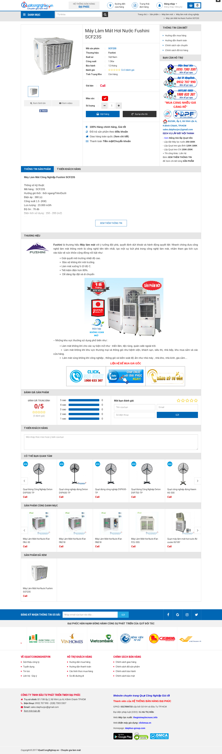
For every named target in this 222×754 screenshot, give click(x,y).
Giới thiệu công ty (31, 662)
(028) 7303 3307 (58, 703)
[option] (52, 55)
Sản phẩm (154, 14)
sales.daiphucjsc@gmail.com (45, 707)
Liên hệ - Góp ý (30, 676)
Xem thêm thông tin (111, 223)
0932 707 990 (42, 703)
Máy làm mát (167, 14)
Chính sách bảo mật (125, 676)
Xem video (67, 103)
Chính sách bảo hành (126, 671)
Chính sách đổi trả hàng (176, 50)
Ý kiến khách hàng (69, 169)
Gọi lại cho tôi (141, 114)
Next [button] (197, 480)
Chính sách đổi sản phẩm (128, 666)
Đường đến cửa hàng (120, 5)
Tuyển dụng (28, 666)
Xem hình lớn (39, 103)
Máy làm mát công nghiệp (187, 14)
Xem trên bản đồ (32, 711)
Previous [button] (24, 480)
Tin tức (26, 671)
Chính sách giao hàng (126, 662)
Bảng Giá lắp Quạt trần (181, 138)
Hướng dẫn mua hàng (175, 35)
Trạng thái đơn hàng (144, 5)
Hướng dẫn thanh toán (176, 40)
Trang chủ (142, 14)
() (121, 136)
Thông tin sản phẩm (37, 169)
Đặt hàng (104, 114)
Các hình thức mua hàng (81, 671)
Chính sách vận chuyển (176, 45)
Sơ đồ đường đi (76, 676)
